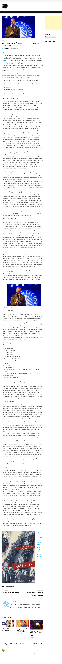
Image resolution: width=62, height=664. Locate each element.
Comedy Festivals (29, 12)
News (3, 40)
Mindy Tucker (9, 307)
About (9, 0)
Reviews (24, 0)
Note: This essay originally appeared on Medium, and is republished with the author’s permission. (22, 83)
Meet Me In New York (39, 12)
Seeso (7, 70)
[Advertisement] (53, 23)
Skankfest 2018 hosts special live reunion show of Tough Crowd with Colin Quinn (36, 633)
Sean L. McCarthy (8, 48)
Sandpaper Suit (7, 60)
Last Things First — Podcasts (17, 0)
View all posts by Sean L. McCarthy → (17, 611)
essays (7, 586)
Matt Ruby (11, 586)
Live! (32, 0)
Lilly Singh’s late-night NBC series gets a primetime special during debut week (22, 630)
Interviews (29, 0)
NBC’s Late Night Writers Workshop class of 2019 (7, 629)
